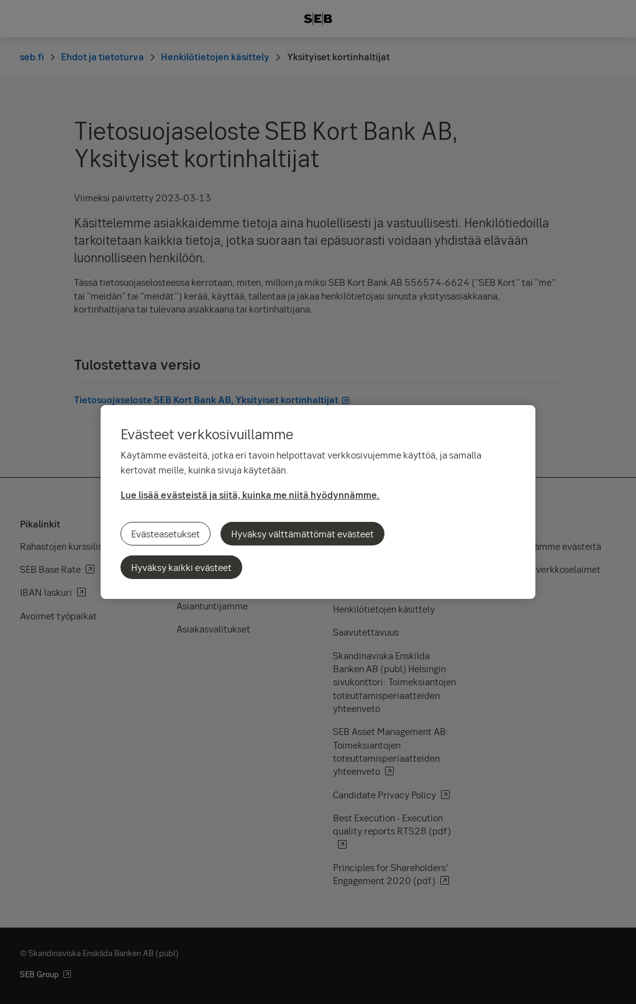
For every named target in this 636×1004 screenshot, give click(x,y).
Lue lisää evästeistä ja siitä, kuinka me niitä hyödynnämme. (249, 494)
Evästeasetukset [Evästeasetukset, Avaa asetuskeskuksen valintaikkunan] (165, 533)
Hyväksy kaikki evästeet (181, 567)
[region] (318, 502)
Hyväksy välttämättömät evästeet (302, 533)
